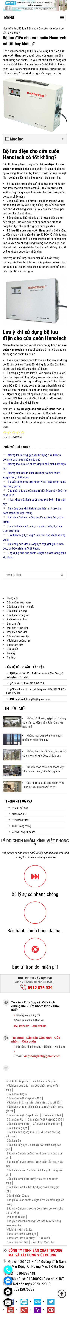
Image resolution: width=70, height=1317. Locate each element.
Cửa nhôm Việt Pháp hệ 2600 (45, 1119)
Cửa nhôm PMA (52, 1115)
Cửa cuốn (12, 649)
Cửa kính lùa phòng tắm (46, 1124)
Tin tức (11, 657)
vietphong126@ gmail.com (35, 699)
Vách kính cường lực (19, 640)
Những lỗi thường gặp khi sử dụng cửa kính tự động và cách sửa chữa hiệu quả (44, 723)
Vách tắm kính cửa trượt (21, 1238)
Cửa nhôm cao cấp (18, 636)
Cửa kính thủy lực (17, 1128)
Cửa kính (45, 1037)
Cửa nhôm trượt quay (19, 602)
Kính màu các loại (17, 619)
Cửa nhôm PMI (15, 1119)
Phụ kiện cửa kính (17, 632)
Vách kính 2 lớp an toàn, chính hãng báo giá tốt (33, 1102)
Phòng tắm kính (16, 1217)
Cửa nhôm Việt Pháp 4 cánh (23, 1115)
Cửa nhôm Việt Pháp (43, 1242)
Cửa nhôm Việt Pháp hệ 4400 (24, 1098)
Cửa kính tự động (17, 611)
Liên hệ (11, 653)
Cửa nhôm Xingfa (17, 1094)
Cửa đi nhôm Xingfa (18, 1195)
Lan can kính (14, 623)
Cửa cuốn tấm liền (17, 1242)
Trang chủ (12, 598)
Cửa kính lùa (14, 1140)
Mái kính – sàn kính (18, 628)
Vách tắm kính (15, 645)
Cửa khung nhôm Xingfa (20, 606)
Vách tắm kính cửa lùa (19, 1229)
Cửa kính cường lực (18, 615)
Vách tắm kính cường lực (21, 1234)
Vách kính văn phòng (17, 1081)
